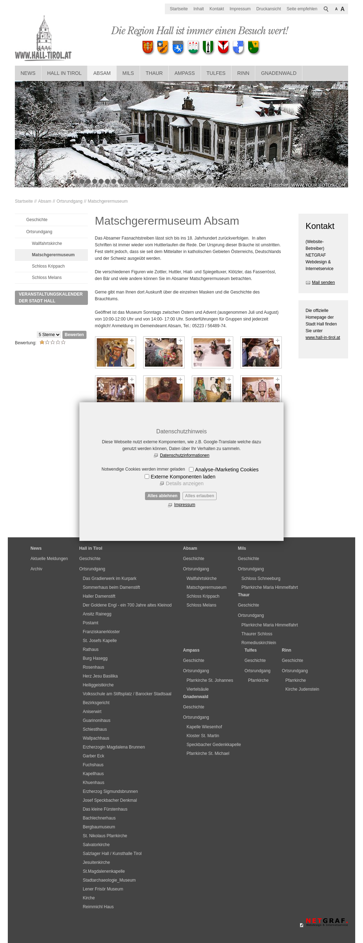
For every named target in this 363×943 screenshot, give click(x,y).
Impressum (184, 504)
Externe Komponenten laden (183, 476)
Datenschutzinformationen (184, 455)
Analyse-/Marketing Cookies (226, 469)
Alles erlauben (199, 495)
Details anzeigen (184, 483)
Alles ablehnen (162, 495)
